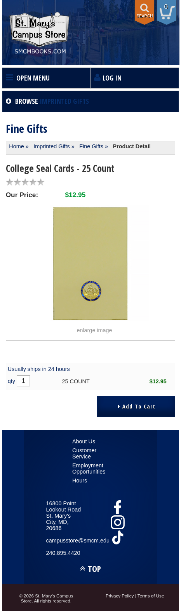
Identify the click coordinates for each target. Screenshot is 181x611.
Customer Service (84, 453)
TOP (94, 568)
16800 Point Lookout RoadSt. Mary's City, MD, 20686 (63, 515)
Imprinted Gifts (51, 146)
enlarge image (94, 330)
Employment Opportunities (89, 468)
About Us (83, 441)
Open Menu (33, 77)
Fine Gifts (91, 146)
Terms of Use (150, 595)
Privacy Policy (120, 595)
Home (16, 146)
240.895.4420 (63, 553)
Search (144, 16)
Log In (112, 77)
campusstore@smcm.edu (64, 540)
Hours (79, 480)
